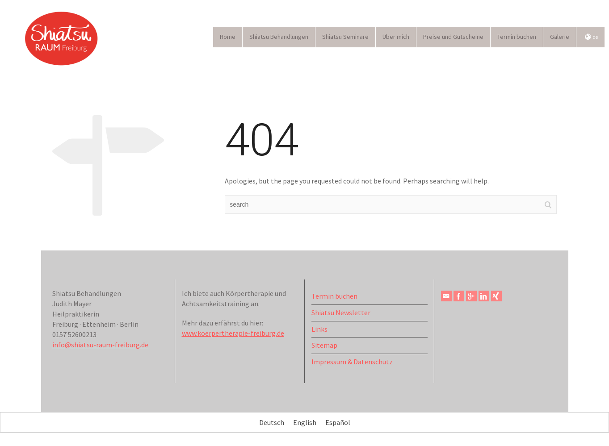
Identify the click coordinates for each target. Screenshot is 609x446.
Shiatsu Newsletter (340, 312)
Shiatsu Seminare (345, 37)
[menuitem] (272, 422)
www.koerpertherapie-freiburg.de (233, 333)
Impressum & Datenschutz (352, 361)
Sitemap (324, 345)
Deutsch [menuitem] (271, 422)
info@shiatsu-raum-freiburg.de (100, 344)
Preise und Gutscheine (453, 37)
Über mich (395, 37)
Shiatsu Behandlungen (278, 37)
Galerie (559, 37)
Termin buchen (516, 37)
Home (227, 37)
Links (319, 329)
